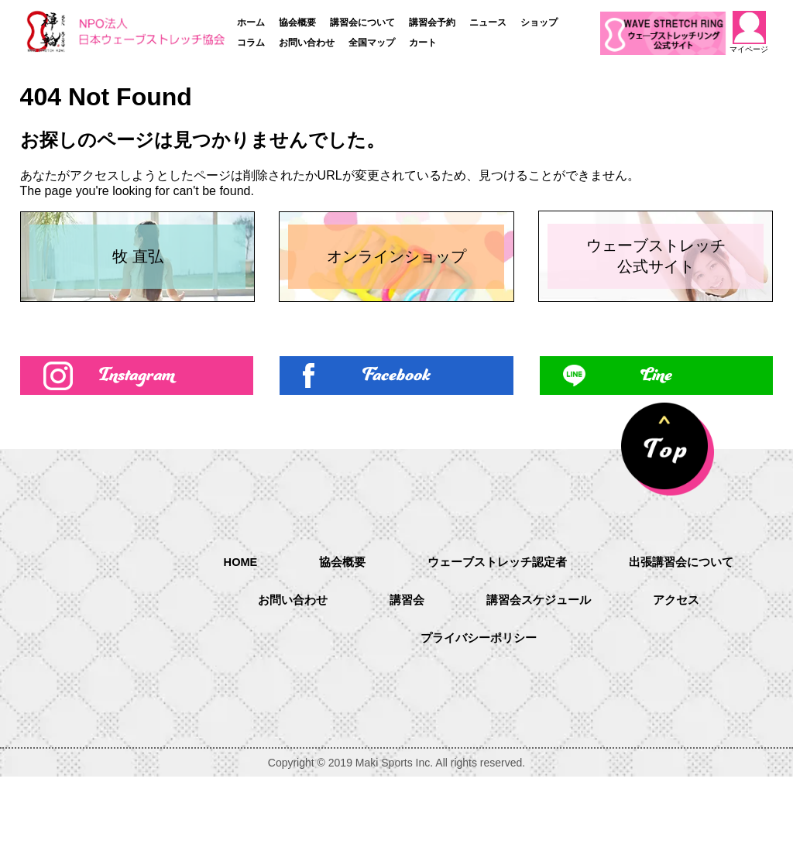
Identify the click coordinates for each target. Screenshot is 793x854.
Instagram (136, 449)
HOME (317, 636)
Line (656, 449)
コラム (251, 42)
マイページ (749, 32)
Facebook (396, 449)
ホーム (251, 22)
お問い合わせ (307, 42)
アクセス (385, 716)
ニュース (487, 22)
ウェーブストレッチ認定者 (584, 637)
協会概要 (297, 22)
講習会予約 (432, 22)
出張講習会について (274, 677)
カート (423, 42)
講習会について (362, 22)
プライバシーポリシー (534, 716)
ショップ (539, 22)
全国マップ (371, 42)
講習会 (546, 677)
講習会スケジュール (683, 677)
